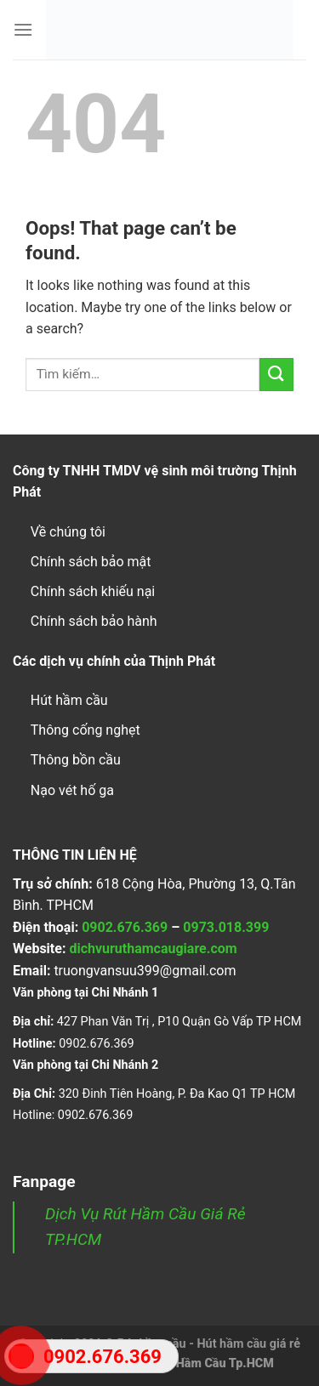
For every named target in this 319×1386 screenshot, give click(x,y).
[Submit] (276, 374)
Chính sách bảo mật (91, 562)
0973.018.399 (226, 927)
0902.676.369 (125, 927)
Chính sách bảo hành (94, 621)
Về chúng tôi (68, 532)
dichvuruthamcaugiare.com (152, 948)
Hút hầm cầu (69, 700)
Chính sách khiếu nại (93, 591)
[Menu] (23, 29)
